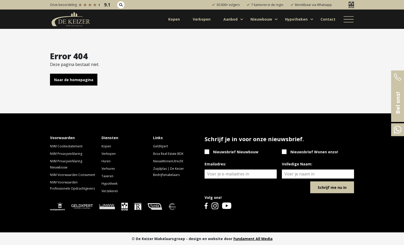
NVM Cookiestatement (66, 146)
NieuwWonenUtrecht (168, 161)
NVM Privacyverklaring (66, 153)
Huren (106, 161)
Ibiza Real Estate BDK (168, 153)
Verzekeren (110, 191)
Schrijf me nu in (332, 187)
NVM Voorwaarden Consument (72, 175)
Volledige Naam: (297, 164)
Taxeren (107, 176)
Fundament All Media (253, 238)
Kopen (106, 146)
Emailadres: (215, 164)
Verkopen (109, 153)
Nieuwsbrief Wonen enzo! (314, 151)
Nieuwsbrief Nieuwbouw (235, 151)
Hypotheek (109, 183)
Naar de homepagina (73, 79)
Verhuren (108, 168)
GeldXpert (160, 146)
